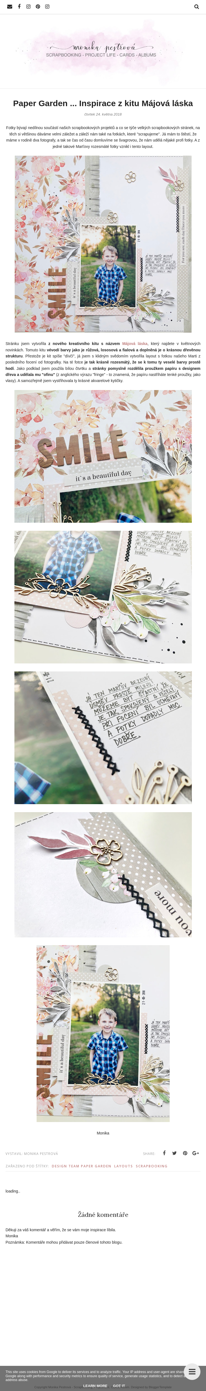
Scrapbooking (152, 1166)
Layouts (123, 1166)
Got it (119, 1386)
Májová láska (134, 343)
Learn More (95, 1386)
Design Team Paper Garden (81, 1166)
